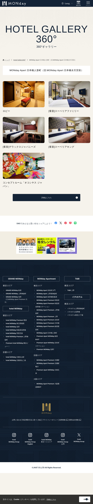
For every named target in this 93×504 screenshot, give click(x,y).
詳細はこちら (52, 198)
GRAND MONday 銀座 (14, 291)
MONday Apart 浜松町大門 (47, 291)
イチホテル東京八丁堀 (76, 316)
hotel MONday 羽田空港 (15, 344)
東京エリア (38, 287)
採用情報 (79, 448)
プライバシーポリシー (60, 448)
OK (82, 499)
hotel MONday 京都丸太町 (16, 368)
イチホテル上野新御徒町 (77, 310)
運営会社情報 (46, 451)
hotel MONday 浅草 (13, 334)
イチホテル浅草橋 (74, 313)
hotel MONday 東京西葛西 (16, 331)
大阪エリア (38, 407)
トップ (6, 60)
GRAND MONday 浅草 (17, 304)
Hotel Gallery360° (19, 60)
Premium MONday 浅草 (46, 374)
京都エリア (38, 380)
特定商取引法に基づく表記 (35, 448)
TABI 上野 (71, 291)
